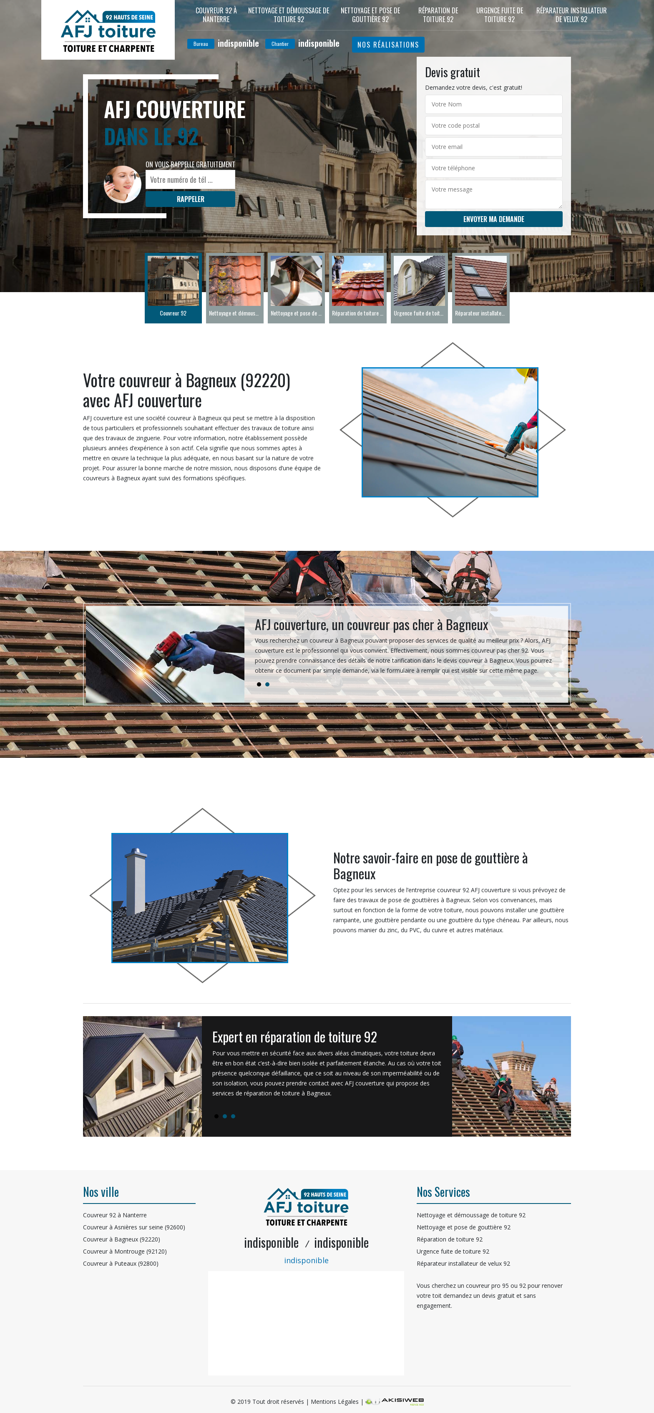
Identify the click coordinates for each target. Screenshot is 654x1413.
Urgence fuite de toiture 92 (499, 14)
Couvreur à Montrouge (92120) (125, 1251)
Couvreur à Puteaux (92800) (120, 1263)
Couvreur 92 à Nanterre (216, 14)
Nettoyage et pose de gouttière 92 (370, 14)
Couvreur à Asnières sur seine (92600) (134, 1227)
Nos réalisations (388, 45)
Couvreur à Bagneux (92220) (121, 1239)
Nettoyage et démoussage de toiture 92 (288, 14)
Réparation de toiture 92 (438, 14)
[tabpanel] (406, 649)
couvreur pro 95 (487, 1285)
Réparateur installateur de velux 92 (571, 14)
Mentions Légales (335, 1401)
